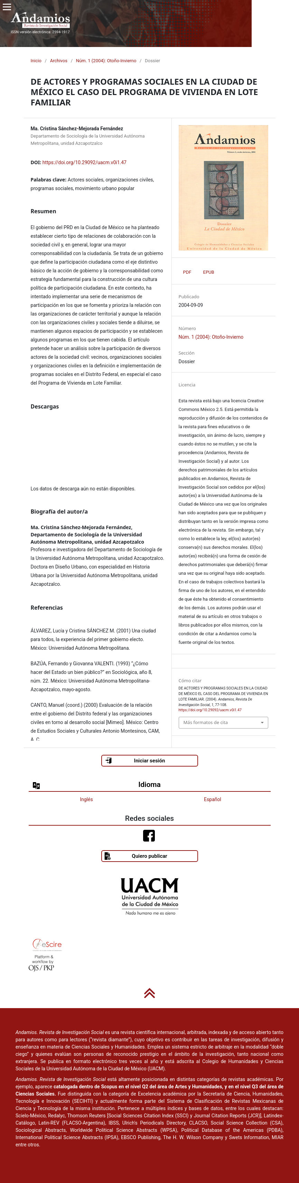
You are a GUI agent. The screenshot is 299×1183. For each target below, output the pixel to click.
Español (212, 799)
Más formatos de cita (206, 722)
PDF (187, 272)
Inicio (36, 60)
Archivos (58, 60)
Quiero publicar (135, 856)
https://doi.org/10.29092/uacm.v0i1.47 (85, 162)
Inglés (86, 799)
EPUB (208, 272)
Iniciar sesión (135, 760)
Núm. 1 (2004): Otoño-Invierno (106, 60)
